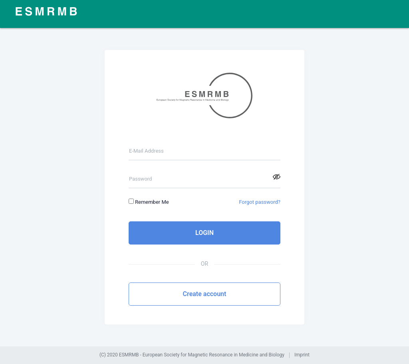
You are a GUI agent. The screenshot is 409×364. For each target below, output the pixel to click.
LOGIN (204, 233)
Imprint (302, 355)
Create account (204, 294)
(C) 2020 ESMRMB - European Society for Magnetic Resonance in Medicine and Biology (191, 355)
